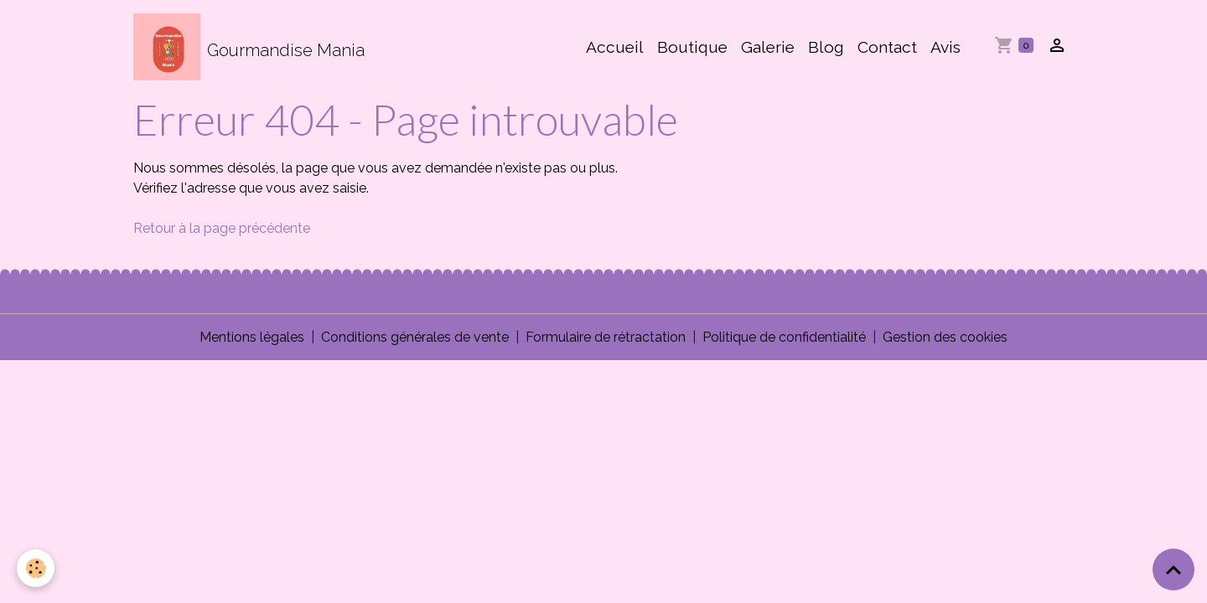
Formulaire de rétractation (606, 337)
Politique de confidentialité (784, 337)
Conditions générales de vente (415, 337)
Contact (887, 47)
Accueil (615, 47)
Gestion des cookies (945, 337)
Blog (826, 47)
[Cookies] (35, 568)
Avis (945, 47)
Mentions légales (251, 337)
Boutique (692, 47)
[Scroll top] (1173, 569)
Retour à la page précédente (221, 228)
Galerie (768, 47)
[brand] (249, 46)
